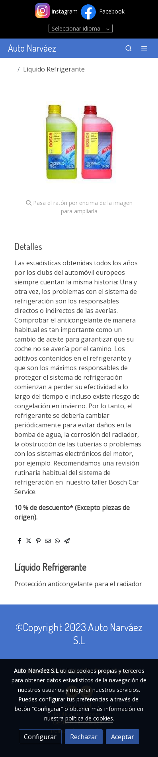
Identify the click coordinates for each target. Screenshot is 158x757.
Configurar (40, 736)
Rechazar (84, 736)
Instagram (65, 11)
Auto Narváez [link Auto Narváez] (32, 48)
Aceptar (122, 736)
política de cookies (89, 718)
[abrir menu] (144, 48)
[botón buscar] (128, 48)
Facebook (112, 11)
